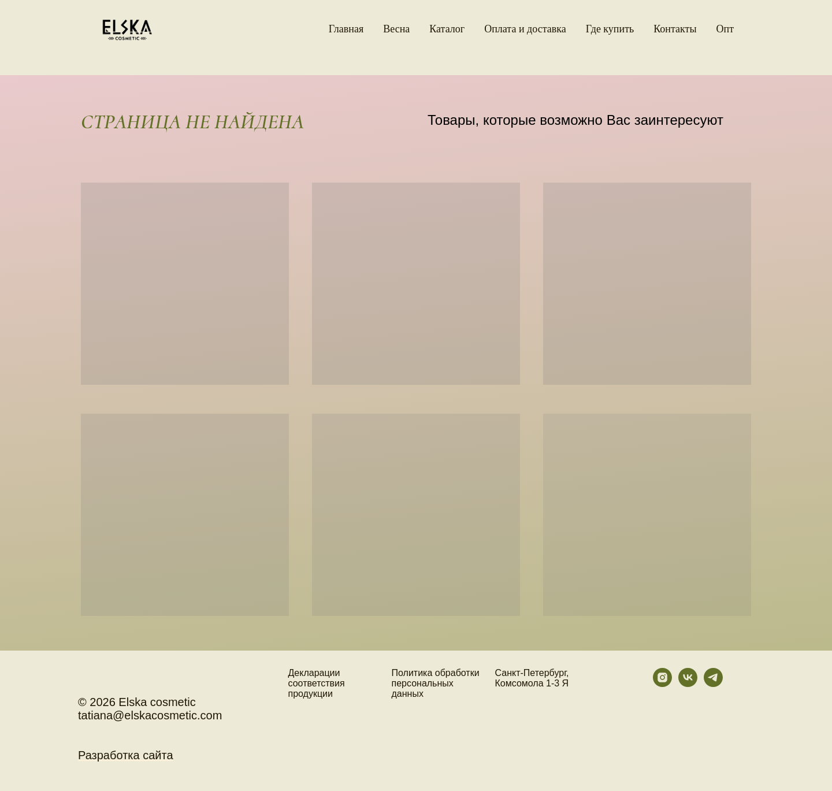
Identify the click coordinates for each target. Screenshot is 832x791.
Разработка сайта (125, 755)
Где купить (610, 29)
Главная (346, 29)
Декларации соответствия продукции (316, 683)
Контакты (674, 29)
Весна (396, 29)
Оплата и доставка (525, 29)
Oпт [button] (725, 29)
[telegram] (713, 684)
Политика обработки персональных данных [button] (436, 683)
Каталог (447, 29)
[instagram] (662, 684)
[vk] (687, 684)
